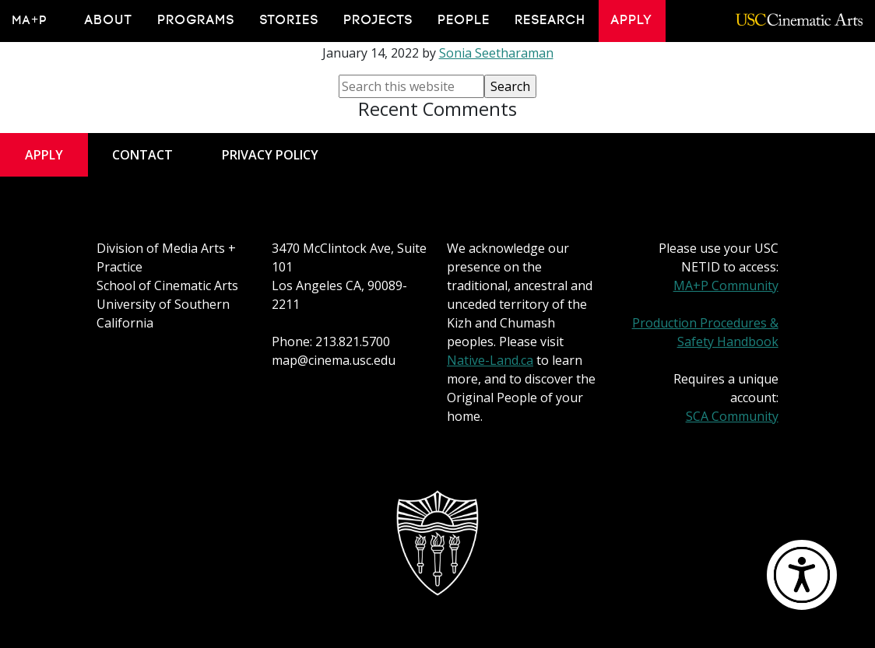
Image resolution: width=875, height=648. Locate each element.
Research (550, 20)
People (464, 20)
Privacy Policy (270, 154)
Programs (196, 20)
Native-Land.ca (490, 360)
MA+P (29, 20)
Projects (378, 20)
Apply (632, 20)
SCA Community (732, 416)
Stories (289, 20)
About (109, 20)
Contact (142, 154)
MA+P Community (725, 285)
